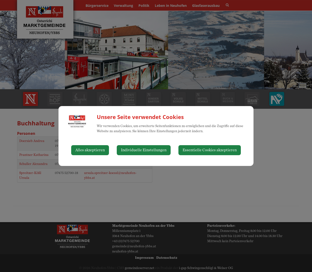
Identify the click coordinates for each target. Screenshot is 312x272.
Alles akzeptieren (90, 150)
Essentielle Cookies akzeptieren (210, 150)
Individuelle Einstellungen (143, 150)
